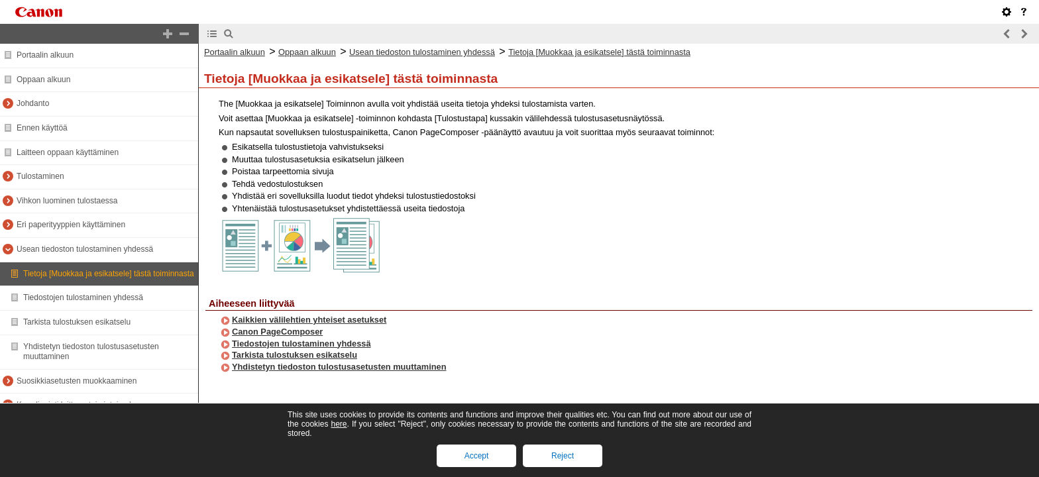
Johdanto (33, 103)
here (339, 424)
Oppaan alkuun (43, 79)
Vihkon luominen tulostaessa (67, 200)
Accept (477, 455)
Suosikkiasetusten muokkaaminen (77, 381)
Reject (562, 455)
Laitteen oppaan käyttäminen (68, 152)
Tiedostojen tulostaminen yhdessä (83, 297)
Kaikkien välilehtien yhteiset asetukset (309, 320)
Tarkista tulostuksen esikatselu (77, 322)
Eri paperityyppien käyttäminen (71, 224)
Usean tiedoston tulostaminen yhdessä (85, 249)
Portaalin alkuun (45, 55)
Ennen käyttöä (42, 127)
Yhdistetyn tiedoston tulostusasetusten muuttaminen (339, 367)
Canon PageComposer (277, 332)
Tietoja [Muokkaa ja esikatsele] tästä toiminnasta (108, 273)
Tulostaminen (40, 176)
